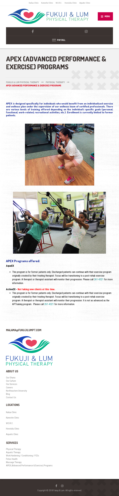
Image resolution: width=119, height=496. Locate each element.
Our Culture (11, 381)
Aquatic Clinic (84, 3)
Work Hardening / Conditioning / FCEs (22, 455)
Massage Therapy (14, 462)
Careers (9, 387)
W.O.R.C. (59, 3)
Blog (8, 394)
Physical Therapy (13, 449)
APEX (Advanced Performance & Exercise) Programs (29, 465)
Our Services (11, 384)
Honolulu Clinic (71, 3)
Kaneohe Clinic (47, 3)
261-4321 (99, 279)
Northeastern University (16, 391)
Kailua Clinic (34, 3)
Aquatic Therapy (13, 452)
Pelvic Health (12, 459)
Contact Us (11, 397)
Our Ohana (10, 377)
